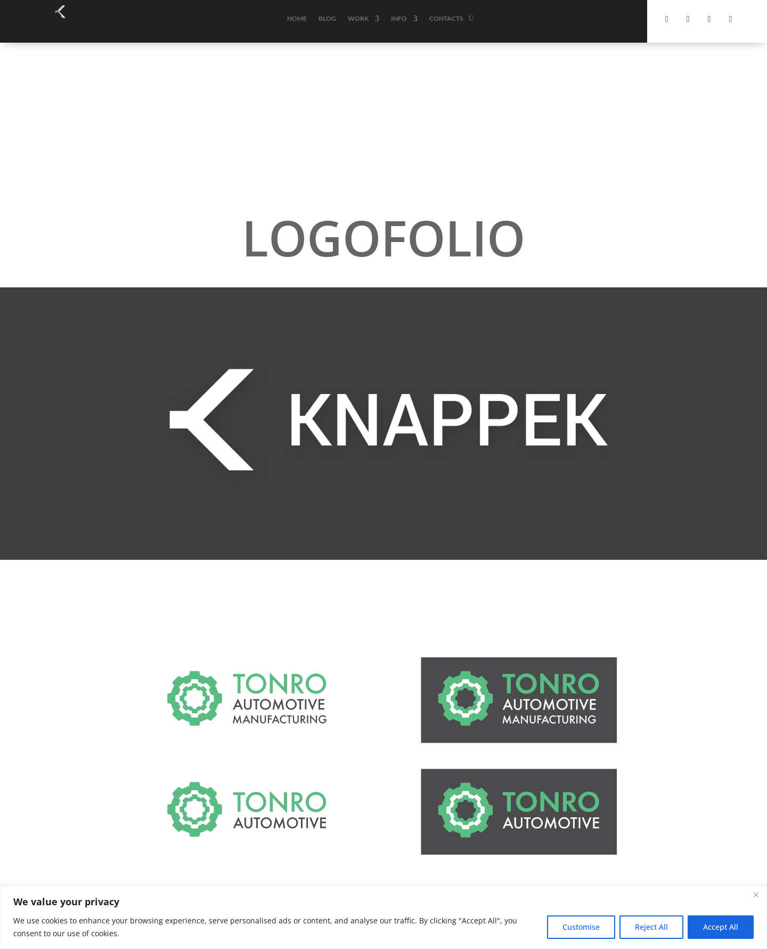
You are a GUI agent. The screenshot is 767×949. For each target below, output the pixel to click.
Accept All (720, 927)
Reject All (651, 927)
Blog (327, 18)
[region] (383, 917)
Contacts (446, 18)
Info (399, 18)
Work (358, 18)
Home (297, 18)
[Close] (755, 894)
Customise (581, 927)
